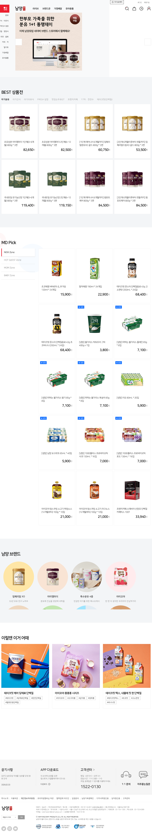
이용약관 (14, 798)
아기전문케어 (117, 2)
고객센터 (86, 769)
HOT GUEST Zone (12, 260)
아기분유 (5, 99)
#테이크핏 (9, 698)
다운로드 (45, 784)
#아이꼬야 (60, 698)
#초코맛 (125, 698)
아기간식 (17, 99)
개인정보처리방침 (28, 798)
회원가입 (146, 2)
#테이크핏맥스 (113, 698)
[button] (18, 42)
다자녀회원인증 (103, 798)
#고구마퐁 (71, 698)
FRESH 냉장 (42, 99)
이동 (21, 817)
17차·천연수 (87, 99)
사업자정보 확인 (97, 807)
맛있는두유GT (58, 99)
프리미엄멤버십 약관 (45, 798)
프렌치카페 (73, 99)
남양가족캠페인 (88, 798)
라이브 (36, 8)
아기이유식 (29, 99)
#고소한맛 (135, 698)
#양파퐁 (91, 698)
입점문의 (75, 798)
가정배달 (58, 8)
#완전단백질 (36, 698)
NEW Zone (9, 252)
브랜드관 (46, 8)
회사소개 (4, 798)
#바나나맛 (111, 702)
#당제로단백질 (22, 698)
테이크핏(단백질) (104, 99)
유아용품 (69, 8)
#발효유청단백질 (12, 702)
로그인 (140, 2)
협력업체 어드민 (62, 798)
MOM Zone (9, 268)
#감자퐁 (82, 698)
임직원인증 (115, 798)
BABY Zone (9, 275)
